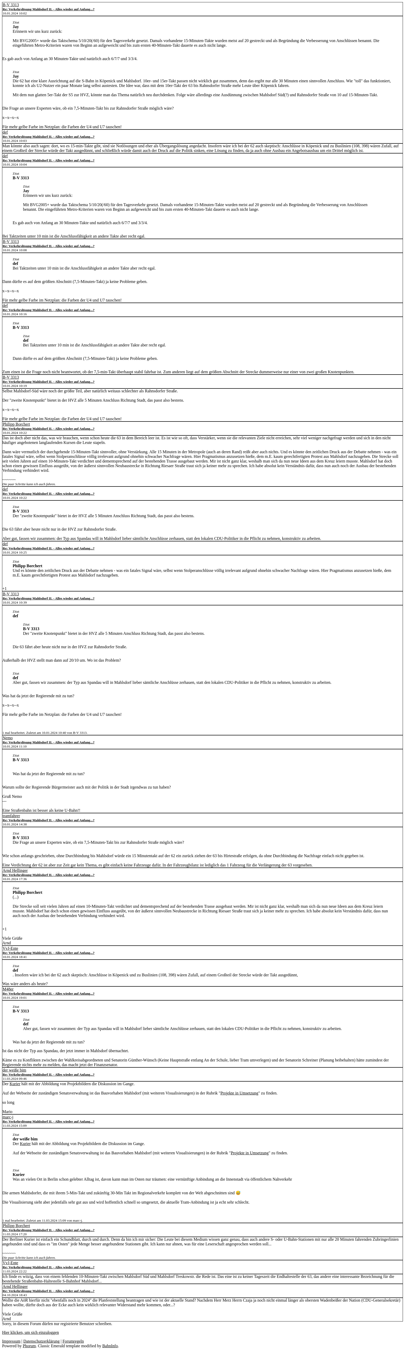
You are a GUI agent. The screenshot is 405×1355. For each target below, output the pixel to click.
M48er (8, 989)
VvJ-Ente (10, 948)
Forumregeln (73, 1341)
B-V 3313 (11, 5)
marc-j (8, 1117)
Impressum (11, 1341)
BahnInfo (110, 1346)
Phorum (29, 1346)
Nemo (8, 738)
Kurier (15, 1084)
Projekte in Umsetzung (239, 1093)
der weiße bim (14, 1070)
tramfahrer (11, 816)
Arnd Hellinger (15, 870)
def (5, 132)
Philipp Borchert (16, 424)
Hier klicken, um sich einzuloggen (30, 1332)
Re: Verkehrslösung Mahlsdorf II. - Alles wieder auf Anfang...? (49, 9)
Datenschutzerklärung (41, 1341)
